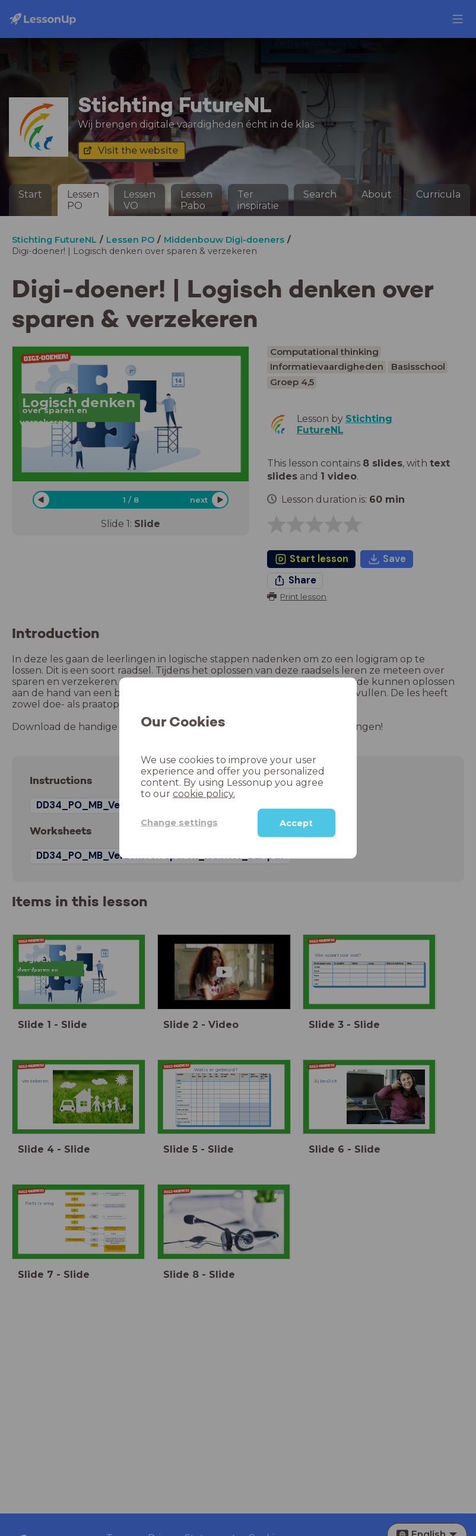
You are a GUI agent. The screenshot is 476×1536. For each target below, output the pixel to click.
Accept (296, 822)
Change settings (179, 822)
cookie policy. (204, 793)
